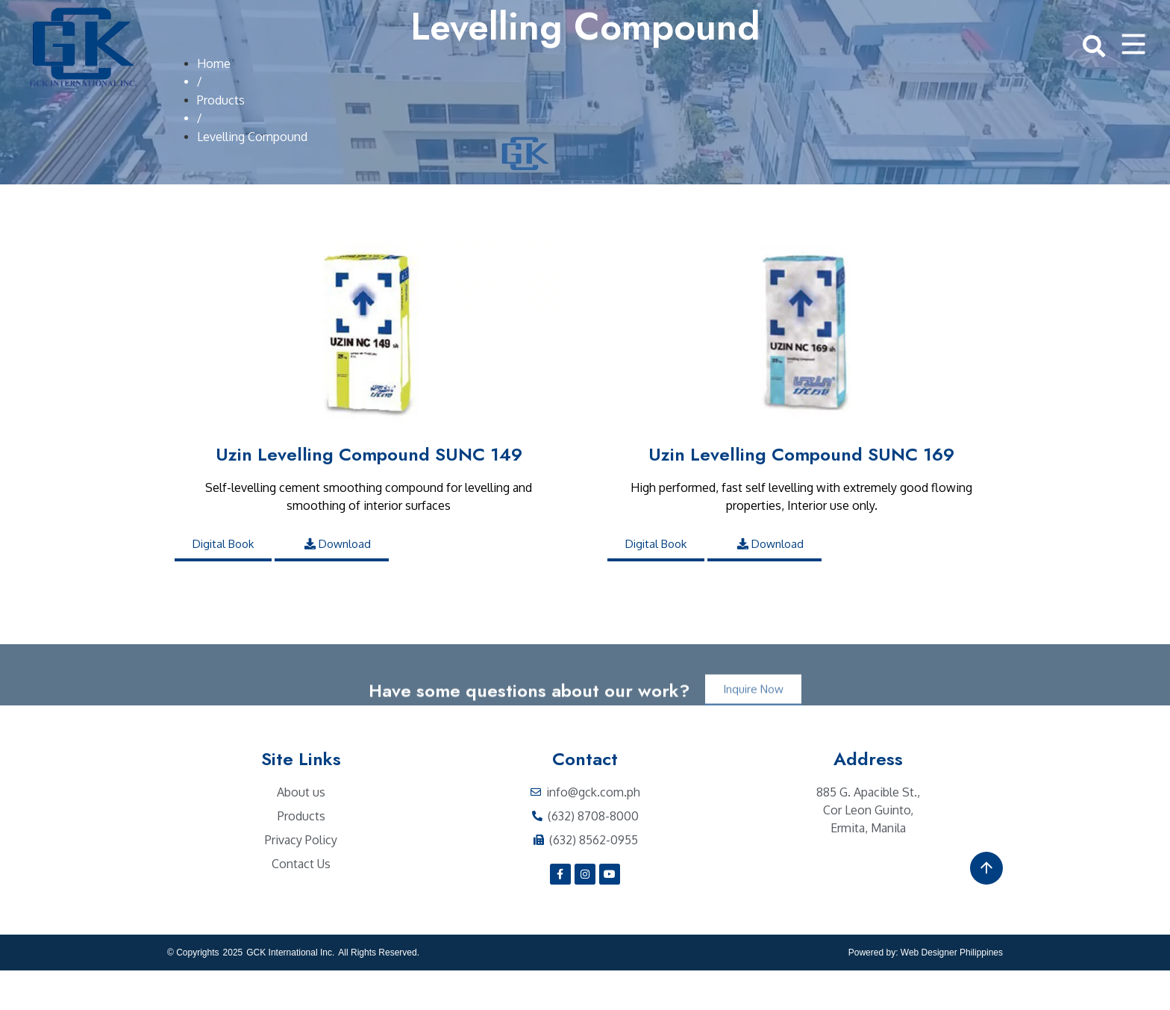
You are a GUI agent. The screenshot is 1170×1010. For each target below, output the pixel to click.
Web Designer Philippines (952, 992)
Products (221, 139)
